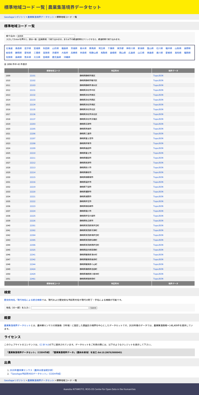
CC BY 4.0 (44, 344)
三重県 (37, 52)
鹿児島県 (56, 57)
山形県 (55, 48)
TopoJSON (158, 75)
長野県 (187, 48)
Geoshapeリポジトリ (14, 16)
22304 (32, 235)
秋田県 (46, 48)
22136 (32, 114)
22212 (32, 162)
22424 (32, 268)
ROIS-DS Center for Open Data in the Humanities (110, 389)
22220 (32, 191)
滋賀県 (46, 52)
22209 (32, 148)
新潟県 (141, 48)
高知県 (178, 52)
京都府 (55, 52)
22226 (32, 220)
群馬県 (92, 48)
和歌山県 (93, 52)
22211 (32, 157)
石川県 (159, 48)
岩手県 (27, 48)
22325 (32, 249)
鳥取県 (104, 52)
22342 (32, 259)
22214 (32, 172)
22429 (32, 273)
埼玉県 (102, 48)
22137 (32, 118)
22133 (32, 99)
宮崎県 (46, 57)
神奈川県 (130, 48)
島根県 (113, 52)
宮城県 (37, 48)
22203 (32, 123)
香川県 (159, 52)
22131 (32, 89)
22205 (32, 128)
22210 (32, 152)
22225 (32, 215)
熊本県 (27, 57)
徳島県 (150, 52)
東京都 (120, 48)
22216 (32, 181)
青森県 (18, 48)
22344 (32, 264)
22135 (32, 109)
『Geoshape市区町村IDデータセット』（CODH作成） (36, 373)
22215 (32, 177)
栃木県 (83, 48)
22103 (32, 85)
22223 (32, 206)
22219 (32, 186)
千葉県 (111, 48)
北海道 (9, 48)
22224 (32, 210)
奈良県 (83, 52)
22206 (32, 133)
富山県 (150, 48)
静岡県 (18, 52)
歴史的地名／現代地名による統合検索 (23, 299)
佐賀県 (9, 57)
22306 (32, 244)
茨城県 (74, 48)
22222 (32, 201)
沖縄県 (67, 57)
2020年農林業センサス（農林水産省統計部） (32, 370)
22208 (32, 143)
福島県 (64, 48)
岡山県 (122, 52)
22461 (32, 278)
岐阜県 (9, 52)
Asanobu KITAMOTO (74, 389)
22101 (32, 75)
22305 (32, 239)
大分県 (37, 57)
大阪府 (64, 52)
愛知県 (27, 52)
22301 (32, 225)
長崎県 (18, 57)
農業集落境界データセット (41, 16)
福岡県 (187, 52)
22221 (32, 196)
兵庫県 (74, 52)
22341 (32, 254)
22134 (32, 104)
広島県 (132, 52)
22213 (32, 167)
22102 (32, 80)
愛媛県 (169, 52)
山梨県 (178, 48)
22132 (32, 94)
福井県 (169, 48)
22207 (32, 138)
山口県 (141, 52)
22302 (32, 230)
